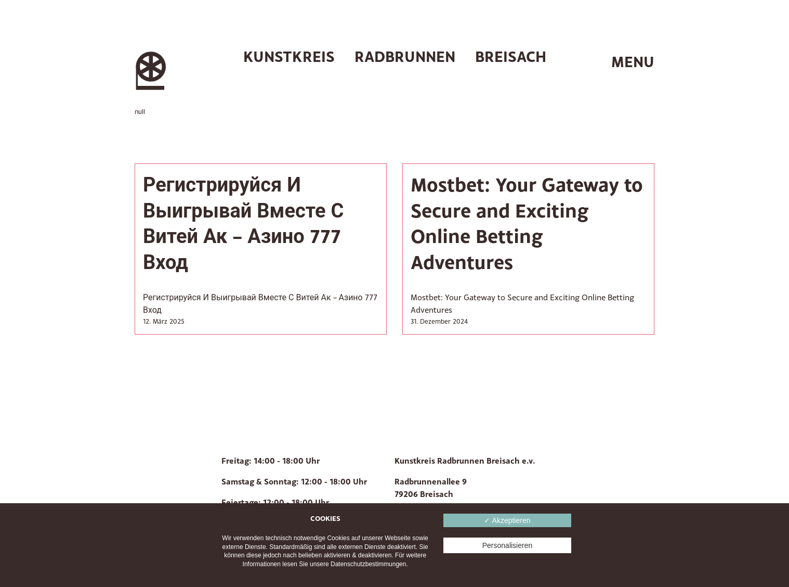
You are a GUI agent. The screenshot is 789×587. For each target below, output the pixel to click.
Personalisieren (507, 545)
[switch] (623, 62)
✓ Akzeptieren (507, 520)
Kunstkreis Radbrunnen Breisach (394, 56)
